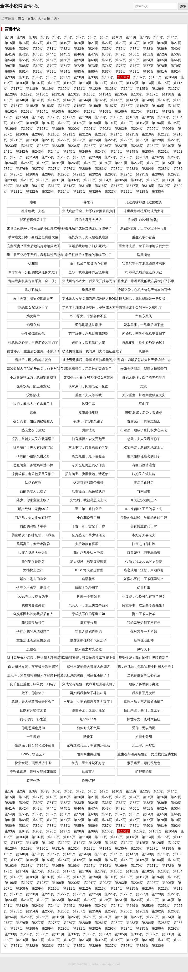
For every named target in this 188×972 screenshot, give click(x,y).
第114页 (148, 83)
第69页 (37, 66)
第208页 (22, 134)
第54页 (10, 60)
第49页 (120, 54)
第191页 (111, 123)
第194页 (158, 123)
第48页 (107, 54)
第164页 (42, 111)
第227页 (142, 140)
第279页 (69, 168)
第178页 (85, 117)
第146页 (116, 100)
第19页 (65, 43)
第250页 (148, 151)
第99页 (93, 77)
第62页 (120, 60)
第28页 (10, 48)
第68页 (24, 66)
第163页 (26, 111)
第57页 (51, 60)
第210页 (53, 134)
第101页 (123, 77)
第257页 (79, 157)
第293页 (111, 174)
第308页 (168, 180)
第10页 (117, 37)
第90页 (148, 71)
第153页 (48, 106)
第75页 (120, 66)
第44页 (51, 54)
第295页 (142, 174)
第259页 (111, 157)
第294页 (126, 174)
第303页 (89, 180)
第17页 (37, 43)
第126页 (158, 88)
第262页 (158, 157)
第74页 (107, 66)
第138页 (168, 94)
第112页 (116, 83)
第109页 (69, 83)
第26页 (162, 43)
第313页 (69, 186)
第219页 (16, 140)
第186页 (32, 123)
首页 (21, 18)
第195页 (174, 123)
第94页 (24, 77)
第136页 (137, 94)
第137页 (152, 94)
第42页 (24, 54)
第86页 (93, 71)
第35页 (107, 48)
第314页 (85, 186)
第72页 (79, 66)
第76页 (134, 66)
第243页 (38, 151)
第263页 (174, 157)
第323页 (48, 191)
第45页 (65, 54)
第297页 (174, 174)
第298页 (11, 180)
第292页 (95, 174)
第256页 (63, 157)
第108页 (53, 83)
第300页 (42, 180)
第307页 (152, 180)
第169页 (121, 111)
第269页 (89, 163)
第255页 (48, 157)
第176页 (53, 117)
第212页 (85, 134)
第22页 (107, 43)
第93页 (10, 77)
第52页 (162, 54)
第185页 (16, 123)
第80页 (10, 71)
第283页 (132, 168)
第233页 (58, 146)
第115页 (164, 83)
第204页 (137, 128)
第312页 (53, 186)
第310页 (22, 186)
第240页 (168, 146)
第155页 (79, 106)
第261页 (142, 157)
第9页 (104, 37)
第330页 (158, 191)
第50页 (134, 54)
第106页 (22, 83)
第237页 (121, 146)
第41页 (10, 54)
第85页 (79, 71)
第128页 (11, 94)
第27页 (176, 43)
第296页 (158, 174)
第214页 (116, 134)
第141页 (38, 100)
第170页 (137, 111)
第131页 (58, 94)
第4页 (45, 37)
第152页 (32, 106)
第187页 (48, 123)
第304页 (105, 180)
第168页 (105, 111)
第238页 (137, 146)
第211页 (69, 134)
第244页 (53, 151)
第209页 (38, 134)
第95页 (37, 77)
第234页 (74, 146)
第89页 (134, 71)
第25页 (148, 43)
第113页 (132, 83)
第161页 (174, 106)
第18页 (51, 43)
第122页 (95, 88)
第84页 (65, 71)
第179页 (101, 117)
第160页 (158, 106)
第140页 (22, 100)
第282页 (116, 168)
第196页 (11, 128)
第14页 (172, 37)
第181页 (132, 117)
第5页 (56, 37)
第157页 (111, 106)
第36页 (120, 48)
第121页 (79, 88)
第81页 (24, 71)
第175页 (38, 117)
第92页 (176, 71)
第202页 (105, 128)
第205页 (152, 128)
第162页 (11, 111)
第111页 (101, 83)
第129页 (26, 94)
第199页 (58, 128)
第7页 (80, 37)
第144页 (85, 100)
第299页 (26, 180)
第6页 (68, 37)
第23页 (120, 43)
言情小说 (50, 18)
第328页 (126, 191)
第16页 (24, 43)
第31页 (51, 48)
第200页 (74, 128)
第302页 (74, 180)
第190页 (95, 123)
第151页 (16, 106)
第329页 (142, 191)
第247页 (101, 151)
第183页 (164, 117)
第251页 (164, 151)
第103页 (155, 77)
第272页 (137, 163)
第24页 (134, 43)
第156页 (95, 106)
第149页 (164, 100)
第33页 (79, 48)
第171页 (152, 111)
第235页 (89, 146)
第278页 (53, 168)
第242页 (22, 151)
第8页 (92, 37)
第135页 (121, 94)
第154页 (63, 106)
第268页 (74, 163)
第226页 (126, 140)
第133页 (89, 94)
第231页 (26, 146)
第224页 (95, 140)
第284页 (148, 168)
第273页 (152, 163)
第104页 (171, 77)
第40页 (176, 48)
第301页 (58, 180)
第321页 (16, 191)
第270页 (105, 163)
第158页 (126, 106)
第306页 (137, 180)
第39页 (162, 48)
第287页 (16, 174)
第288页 (32, 174)
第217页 (164, 134)
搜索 (183, 6)
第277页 (38, 168)
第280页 (85, 168)
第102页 (139, 77)
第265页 (26, 163)
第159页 (142, 106)
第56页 (37, 60)
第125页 (142, 88)
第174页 (22, 117)
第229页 (174, 140)
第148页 (148, 100)
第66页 (176, 60)
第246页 (85, 151)
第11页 (131, 37)
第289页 (48, 174)
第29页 (24, 48)
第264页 (11, 163)
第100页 (108, 77)
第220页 (32, 140)
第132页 (74, 94)
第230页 (11, 146)
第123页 (111, 88)
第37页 (134, 48)
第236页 (105, 146)
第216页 (148, 134)
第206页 (168, 128)
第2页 (21, 37)
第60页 (93, 60)
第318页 (148, 186)
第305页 (121, 180)
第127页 (174, 88)
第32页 (65, 48)
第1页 (9, 37)
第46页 (79, 54)
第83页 (51, 71)
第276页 (22, 168)
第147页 (132, 100)
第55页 (24, 60)
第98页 (79, 77)
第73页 (93, 66)
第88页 (120, 71)
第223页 (79, 140)
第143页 (69, 100)
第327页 (111, 191)
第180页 (116, 117)
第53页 (176, 54)
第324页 (63, 191)
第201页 (89, 128)
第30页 (37, 48)
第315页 (101, 186)
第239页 (152, 146)
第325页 (79, 191)
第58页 (65, 60)
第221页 (48, 140)
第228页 (158, 140)
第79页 (176, 66)
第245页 (69, 151)
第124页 (126, 88)
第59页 (79, 60)
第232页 (42, 146)
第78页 (162, 66)
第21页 (93, 43)
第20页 (79, 43)
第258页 (95, 157)
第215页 (132, 134)
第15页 (10, 43)
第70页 (51, 66)
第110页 (85, 83)
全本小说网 (11, 5)
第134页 (105, 94)
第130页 (42, 94)
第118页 (32, 88)
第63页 (134, 60)
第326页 (95, 191)
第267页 (58, 163)
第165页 (58, 111)
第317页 (132, 186)
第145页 (101, 100)
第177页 (69, 117)
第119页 (48, 88)
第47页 (93, 54)
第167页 (89, 111)
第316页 (116, 186)
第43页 (37, 54)
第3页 (33, 37)
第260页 (126, 157)
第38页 (148, 48)
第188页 (63, 123)
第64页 (148, 60)
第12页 (145, 37)
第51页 (148, 54)
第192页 (126, 123)
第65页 (162, 60)
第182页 (148, 117)
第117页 (16, 88)
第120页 (63, 88)
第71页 (65, 66)
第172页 (168, 111)
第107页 (38, 83)
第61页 (107, 60)
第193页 (142, 123)
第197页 (26, 128)
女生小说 (34, 18)
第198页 (42, 128)
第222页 (63, 140)
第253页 (16, 157)
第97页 (65, 77)
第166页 (74, 111)
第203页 (121, 128)
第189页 (79, 123)
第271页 (121, 163)
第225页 (111, 140)
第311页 (38, 186)
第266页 (42, 163)
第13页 (158, 37)
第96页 (51, 77)
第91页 (162, 71)
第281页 (101, 168)
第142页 (53, 100)
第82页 (37, 71)
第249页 (132, 151)
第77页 (148, 66)
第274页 (168, 163)
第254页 (32, 157)
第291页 (79, 174)
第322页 (32, 191)
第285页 (164, 168)
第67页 (10, 66)
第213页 (101, 134)
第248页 (116, 151)
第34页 (93, 48)
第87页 (107, 71)
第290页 (63, 174)
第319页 (164, 186)
